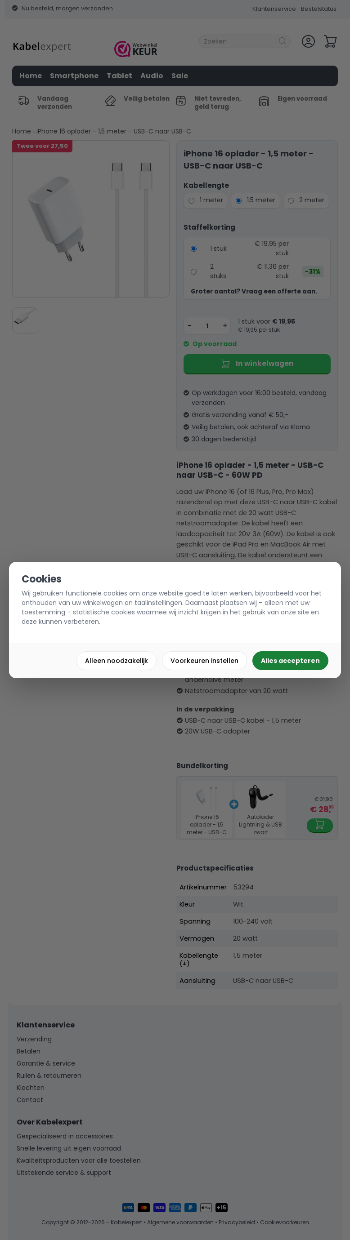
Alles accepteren (290, 660)
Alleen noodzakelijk (116, 660)
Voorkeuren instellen (204, 660)
